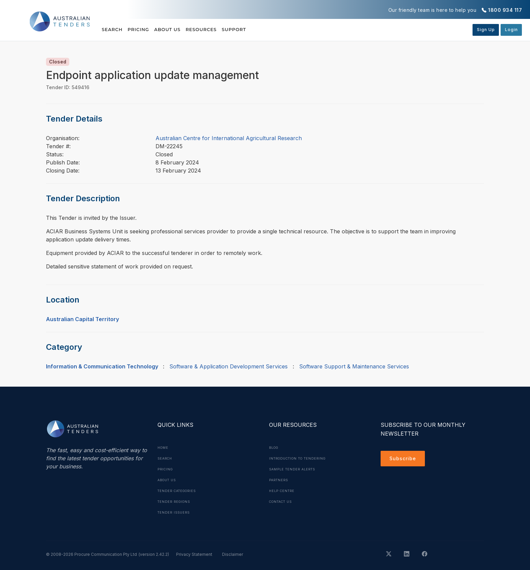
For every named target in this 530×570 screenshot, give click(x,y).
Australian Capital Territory (82, 319)
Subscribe (404, 459)
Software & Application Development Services (228, 366)
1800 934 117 (505, 10)
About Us (186, 29)
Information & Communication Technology (102, 366)
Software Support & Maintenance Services (354, 366)
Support (271, 29)
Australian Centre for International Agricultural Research (228, 138)
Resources (228, 29)
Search (113, 29)
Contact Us (282, 501)
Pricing (147, 29)
